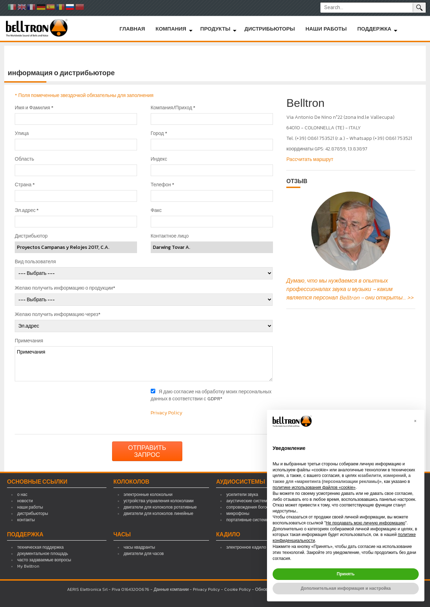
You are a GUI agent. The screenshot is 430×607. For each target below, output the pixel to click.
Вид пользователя (35, 261)
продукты (215, 29)
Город (159, 133)
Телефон (162, 184)
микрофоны (237, 513)
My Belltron (28, 566)
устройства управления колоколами (159, 501)
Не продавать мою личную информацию (365, 523)
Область (24, 159)
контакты (26, 520)
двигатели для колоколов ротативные (160, 507)
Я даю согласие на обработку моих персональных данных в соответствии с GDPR (211, 395)
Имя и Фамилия (34, 107)
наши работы (326, 29)
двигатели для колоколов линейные (159, 513)
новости (25, 501)
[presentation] (71, 402)
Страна (25, 184)
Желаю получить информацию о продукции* (65, 288)
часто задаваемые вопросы (44, 560)
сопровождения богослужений (255, 507)
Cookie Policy (237, 589)
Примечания (29, 340)
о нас (22, 494)
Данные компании (171, 589)
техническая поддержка (40, 547)
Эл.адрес (27, 210)
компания (171, 29)
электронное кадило (246, 547)
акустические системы (248, 501)
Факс (156, 210)
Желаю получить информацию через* (57, 314)
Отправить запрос (147, 451)
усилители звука (242, 494)
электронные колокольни (148, 494)
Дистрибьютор (31, 236)
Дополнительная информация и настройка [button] (346, 588)
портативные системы (247, 520)
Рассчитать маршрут (309, 159)
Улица (22, 133)
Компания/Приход (173, 107)
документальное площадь (42, 553)
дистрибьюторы (270, 29)
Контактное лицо (170, 236)
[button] (415, 421)
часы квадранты (139, 547)
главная (132, 29)
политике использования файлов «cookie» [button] (314, 487)
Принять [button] (346, 574)
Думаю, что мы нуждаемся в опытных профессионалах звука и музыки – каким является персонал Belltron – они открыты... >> (349, 289)
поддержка (374, 29)
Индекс (159, 159)
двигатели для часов (144, 553)
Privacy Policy (166, 412)
